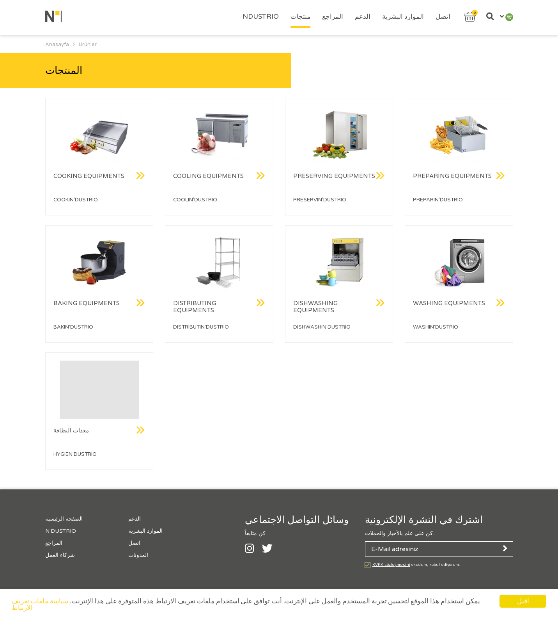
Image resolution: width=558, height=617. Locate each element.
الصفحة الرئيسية (64, 519)
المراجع (332, 16)
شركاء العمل (60, 555)
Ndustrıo (261, 16)
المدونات (138, 555)
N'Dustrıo (60, 531)
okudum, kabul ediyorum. (416, 564)
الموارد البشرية (403, 16)
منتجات (300, 16)
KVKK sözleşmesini (391, 564)
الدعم (362, 16)
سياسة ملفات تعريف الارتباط (40, 604)
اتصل (443, 16)
